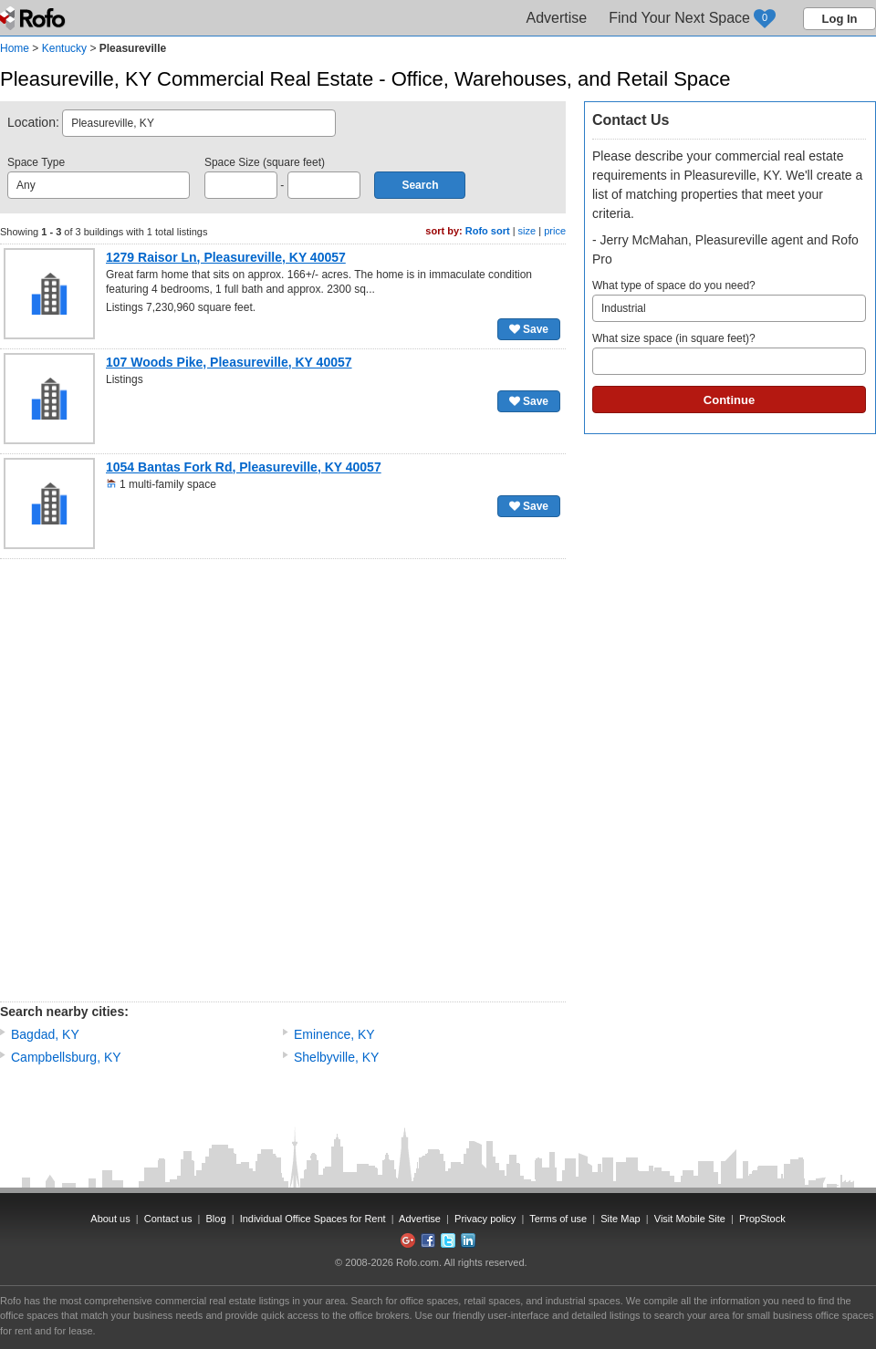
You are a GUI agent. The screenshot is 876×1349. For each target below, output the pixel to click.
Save (528, 329)
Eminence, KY (334, 1034)
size (527, 230)
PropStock (762, 1218)
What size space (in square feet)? (729, 353)
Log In (840, 19)
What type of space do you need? (729, 300)
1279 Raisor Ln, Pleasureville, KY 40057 (226, 257)
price (555, 230)
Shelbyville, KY (336, 1057)
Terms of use (558, 1218)
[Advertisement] (217, 780)
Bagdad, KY (45, 1034)
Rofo (34, 18)
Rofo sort (487, 230)
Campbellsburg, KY (66, 1057)
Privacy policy (485, 1218)
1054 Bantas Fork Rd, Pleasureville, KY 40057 (243, 467)
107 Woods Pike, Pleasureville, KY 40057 (229, 362)
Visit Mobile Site (689, 1218)
